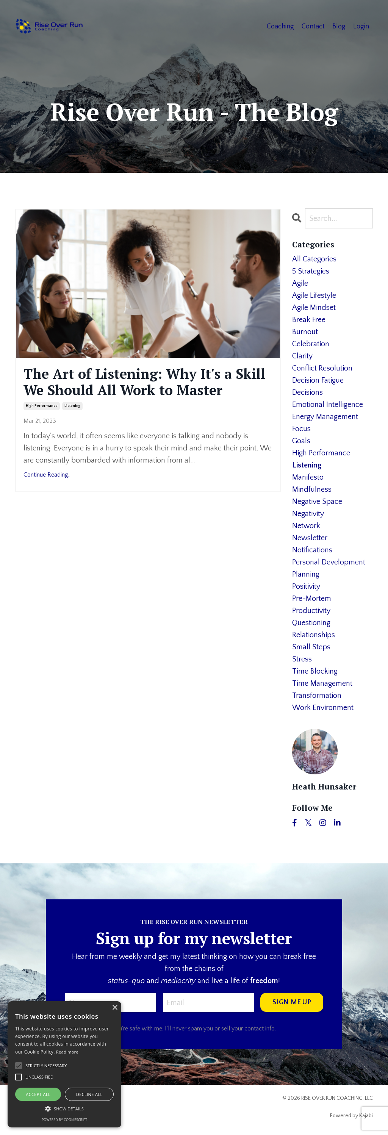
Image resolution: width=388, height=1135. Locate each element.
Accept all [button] (38, 1094)
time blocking (315, 671)
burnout (305, 332)
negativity (308, 514)
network (306, 526)
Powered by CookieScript (64, 1119)
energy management (325, 417)
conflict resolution (322, 368)
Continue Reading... (47, 474)
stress (302, 659)
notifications (312, 550)
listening (72, 406)
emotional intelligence (327, 404)
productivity (311, 611)
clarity (302, 356)
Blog (339, 26)
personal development (328, 562)
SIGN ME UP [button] (291, 1002)
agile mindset (314, 307)
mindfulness (312, 489)
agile (300, 283)
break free (308, 320)
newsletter (309, 538)
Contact (313, 26)
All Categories (314, 259)
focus (301, 429)
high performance (42, 406)
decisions (307, 392)
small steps (311, 647)
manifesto (308, 477)
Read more (67, 1052)
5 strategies (310, 271)
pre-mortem (311, 598)
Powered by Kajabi (351, 1116)
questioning (311, 623)
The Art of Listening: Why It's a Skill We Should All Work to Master (144, 382)
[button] (64, 1108)
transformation (316, 695)
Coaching (280, 26)
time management (322, 683)
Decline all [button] (89, 1094)
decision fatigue (318, 380)
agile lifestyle (314, 295)
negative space (317, 501)
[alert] (64, 1064)
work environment (323, 708)
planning (305, 574)
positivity (306, 586)
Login (361, 26)
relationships (313, 635)
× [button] (114, 1008)
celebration (310, 344)
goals (301, 441)
